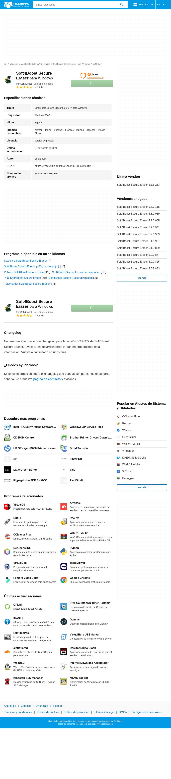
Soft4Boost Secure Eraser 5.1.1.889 (138, 248)
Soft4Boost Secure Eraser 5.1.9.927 (138, 241)
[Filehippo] (16, 4)
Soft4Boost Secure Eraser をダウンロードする (32, 266)
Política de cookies (48, 712)
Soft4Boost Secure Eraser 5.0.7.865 (138, 261)
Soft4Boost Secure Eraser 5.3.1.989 (138, 213)
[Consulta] (80, 4)
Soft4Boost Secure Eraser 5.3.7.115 (138, 206)
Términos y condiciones (18, 712)
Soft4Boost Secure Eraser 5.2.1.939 (138, 234)
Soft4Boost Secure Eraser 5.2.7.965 (138, 220)
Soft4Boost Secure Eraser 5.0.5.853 (138, 268)
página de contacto (47, 379)
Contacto (26, 705)
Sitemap (58, 705)
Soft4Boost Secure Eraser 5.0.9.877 (138, 254)
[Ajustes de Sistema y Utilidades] (35, 64)
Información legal (104, 712)
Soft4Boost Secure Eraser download (70, 277)
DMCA (123, 712)
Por (24, 83)
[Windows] (14, 64)
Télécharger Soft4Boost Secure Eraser (27, 283)
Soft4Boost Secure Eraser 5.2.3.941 (138, 227)
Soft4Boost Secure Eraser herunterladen (76, 272)
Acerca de (10, 705)
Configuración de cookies (146, 712)
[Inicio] (5, 64)
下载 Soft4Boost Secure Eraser (22, 277)
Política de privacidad (76, 712)
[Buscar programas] (121, 4)
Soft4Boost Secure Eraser (34, 304)
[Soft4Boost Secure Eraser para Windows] (71, 64)
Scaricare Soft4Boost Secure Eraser (25, 260)
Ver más (141, 278)
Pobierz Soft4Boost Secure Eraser (24, 272)
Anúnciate (42, 705)
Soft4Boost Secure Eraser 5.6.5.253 (138, 184)
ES (161, 5)
